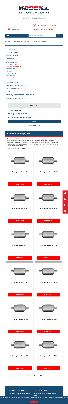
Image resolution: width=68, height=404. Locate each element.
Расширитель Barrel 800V (48, 356)
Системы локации (12, 55)
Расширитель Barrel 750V (48, 319)
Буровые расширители (14, 66)
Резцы (8, 91)
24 (20, 149)
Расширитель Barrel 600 (20, 209)
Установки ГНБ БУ (12, 52)
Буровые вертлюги (12, 75)
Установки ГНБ (11, 49)
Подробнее (20, 184)
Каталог (14, 41)
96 (25, 149)
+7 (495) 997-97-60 (51, 25)
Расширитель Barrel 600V (48, 209)
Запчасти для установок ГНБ (16, 85)
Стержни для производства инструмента (20, 95)
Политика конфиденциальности (19, 394)
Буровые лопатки (12, 71)
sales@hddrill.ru (15, 29)
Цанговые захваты (13, 82)
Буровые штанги (12, 64)
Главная (8, 41)
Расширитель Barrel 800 (20, 356)
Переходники (11, 77)
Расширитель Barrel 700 (20, 282)
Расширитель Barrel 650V (48, 245)
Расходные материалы (14, 88)
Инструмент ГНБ (23, 41)
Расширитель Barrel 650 (20, 245)
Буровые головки (12, 69)
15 (41, 375)
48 (23, 149)
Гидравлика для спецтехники (16, 98)
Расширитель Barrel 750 (20, 319)
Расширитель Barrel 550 (20, 172)
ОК (34, 402)
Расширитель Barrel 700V (48, 282)
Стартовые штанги (12, 73)
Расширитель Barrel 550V (48, 172)
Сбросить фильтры (34, 125)
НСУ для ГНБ (10, 59)
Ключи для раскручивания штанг (17, 80)
